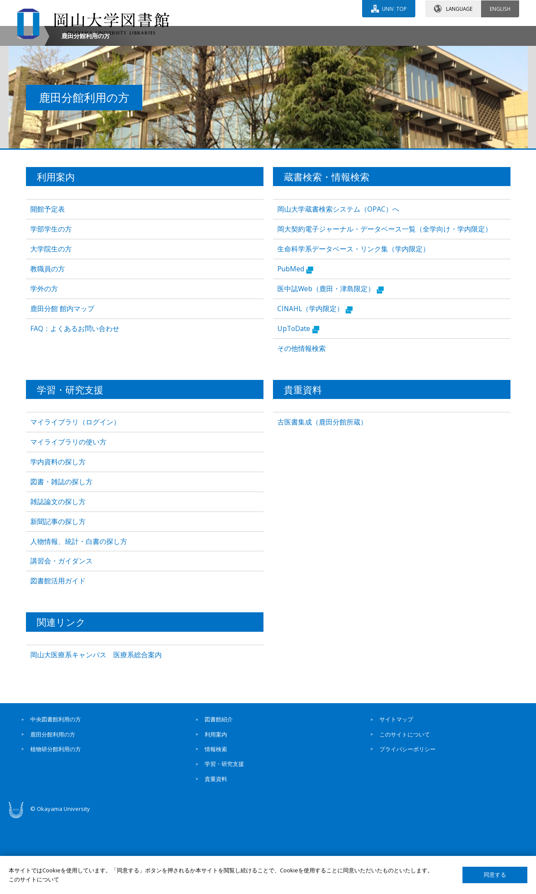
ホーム (26, 109)
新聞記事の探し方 (58, 594)
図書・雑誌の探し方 (61, 555)
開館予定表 (47, 282)
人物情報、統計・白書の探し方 (78, 614)
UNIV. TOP (394, 8)
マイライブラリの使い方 (68, 515)
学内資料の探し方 (58, 535)
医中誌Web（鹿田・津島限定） (330, 362)
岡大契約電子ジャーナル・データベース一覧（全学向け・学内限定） (384, 302)
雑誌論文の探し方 (58, 574)
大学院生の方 (51, 322)
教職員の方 (47, 342)
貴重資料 (216, 852)
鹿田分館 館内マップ (62, 381)
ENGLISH (500, 8)
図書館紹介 (219, 793)
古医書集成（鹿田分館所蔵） (322, 495)
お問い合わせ (291, 33)
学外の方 (44, 362)
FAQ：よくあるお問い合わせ (74, 401)
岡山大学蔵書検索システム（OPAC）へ (338, 282)
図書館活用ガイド (58, 654)
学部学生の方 (51, 302)
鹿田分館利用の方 (52, 807)
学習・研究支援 (224, 837)
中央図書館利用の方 (55, 793)
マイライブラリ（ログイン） (75, 495)
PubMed (295, 342)
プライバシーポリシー (407, 822)
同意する (495, 874)
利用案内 (216, 807)
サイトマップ (396, 793)
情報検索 (216, 822)
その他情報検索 (301, 421)
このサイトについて (404, 807)
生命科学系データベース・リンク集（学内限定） (353, 322)
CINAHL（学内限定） (315, 382)
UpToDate (298, 402)
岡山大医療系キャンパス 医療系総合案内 (96, 728)
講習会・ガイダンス (61, 634)
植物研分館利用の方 (55, 822)
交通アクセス (368, 33)
